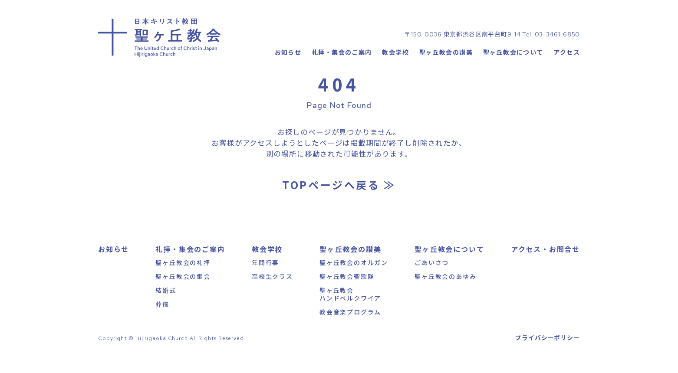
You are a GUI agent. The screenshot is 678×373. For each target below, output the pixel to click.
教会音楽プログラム (350, 328)
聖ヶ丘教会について (513, 63)
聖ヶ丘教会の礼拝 (182, 278)
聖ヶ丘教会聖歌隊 (346, 292)
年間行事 (265, 278)
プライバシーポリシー (547, 353)
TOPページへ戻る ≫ (339, 200)
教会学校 (395, 63)
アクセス (566, 63)
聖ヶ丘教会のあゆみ (445, 292)
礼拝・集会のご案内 (342, 63)
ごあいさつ (432, 278)
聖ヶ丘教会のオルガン (353, 278)
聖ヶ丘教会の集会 (182, 292)
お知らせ (287, 63)
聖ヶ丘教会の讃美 (446, 63)
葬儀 (162, 320)
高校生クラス (272, 292)
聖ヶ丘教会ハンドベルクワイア (350, 309)
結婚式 (165, 305)
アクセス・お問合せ (545, 264)
